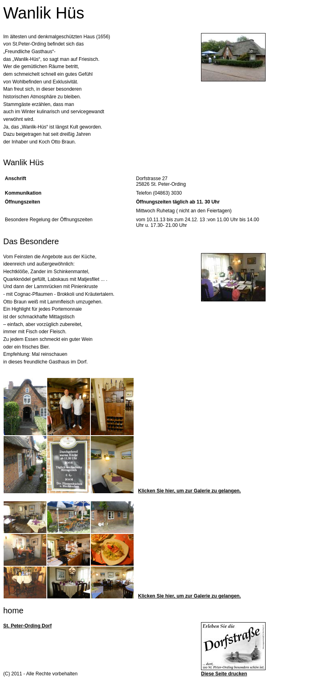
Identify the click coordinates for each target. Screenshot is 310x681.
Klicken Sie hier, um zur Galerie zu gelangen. (189, 491)
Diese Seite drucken (224, 674)
